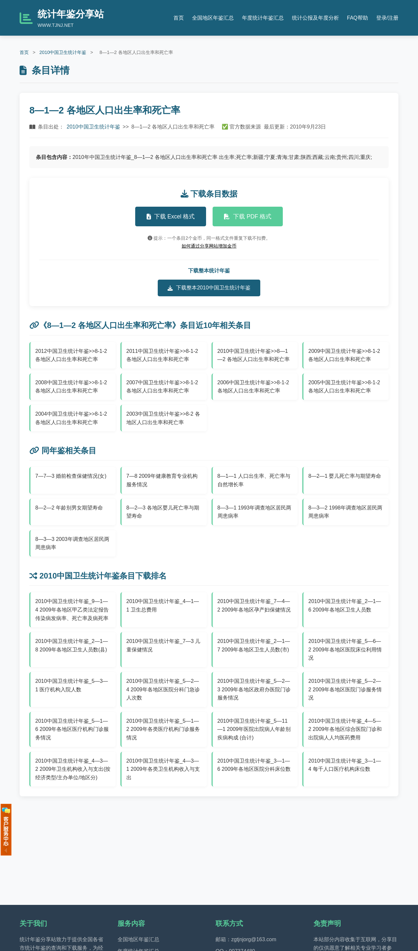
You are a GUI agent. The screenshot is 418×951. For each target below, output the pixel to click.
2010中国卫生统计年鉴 (62, 52)
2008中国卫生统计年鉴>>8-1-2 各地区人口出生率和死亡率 (71, 387)
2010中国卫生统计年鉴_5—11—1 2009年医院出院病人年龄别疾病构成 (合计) (254, 729)
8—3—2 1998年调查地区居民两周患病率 (345, 512)
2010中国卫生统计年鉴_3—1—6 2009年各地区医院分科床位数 (254, 765)
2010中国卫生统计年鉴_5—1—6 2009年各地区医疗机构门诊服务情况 (72, 729)
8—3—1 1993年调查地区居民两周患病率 (254, 512)
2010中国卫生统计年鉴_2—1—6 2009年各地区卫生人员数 (344, 605)
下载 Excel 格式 (171, 216)
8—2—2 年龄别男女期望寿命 (69, 507)
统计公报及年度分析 (315, 18)
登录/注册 (387, 18)
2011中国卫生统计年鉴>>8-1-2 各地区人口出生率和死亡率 (162, 355)
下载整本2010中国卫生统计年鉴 (209, 288)
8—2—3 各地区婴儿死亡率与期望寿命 (162, 512)
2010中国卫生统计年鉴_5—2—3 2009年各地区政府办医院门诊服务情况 (254, 689)
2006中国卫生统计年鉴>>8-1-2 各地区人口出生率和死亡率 (253, 387)
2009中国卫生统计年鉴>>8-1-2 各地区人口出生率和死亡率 (344, 355)
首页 (178, 18)
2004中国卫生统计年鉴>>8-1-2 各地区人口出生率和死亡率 (71, 418)
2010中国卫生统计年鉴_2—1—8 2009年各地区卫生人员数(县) (71, 645)
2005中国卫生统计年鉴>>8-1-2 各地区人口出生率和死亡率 (344, 387)
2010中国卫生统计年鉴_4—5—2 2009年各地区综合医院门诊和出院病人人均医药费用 (345, 729)
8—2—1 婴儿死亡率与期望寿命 (344, 476)
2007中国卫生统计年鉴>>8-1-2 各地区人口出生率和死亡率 (162, 387)
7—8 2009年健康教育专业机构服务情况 (162, 480)
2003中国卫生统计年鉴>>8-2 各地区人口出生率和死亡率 (163, 418)
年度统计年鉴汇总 (263, 18)
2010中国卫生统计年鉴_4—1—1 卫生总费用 (162, 605)
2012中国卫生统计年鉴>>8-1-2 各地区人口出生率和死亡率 (71, 355)
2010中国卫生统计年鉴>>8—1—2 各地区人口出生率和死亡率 (253, 355)
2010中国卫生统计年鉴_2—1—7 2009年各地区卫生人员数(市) (253, 645)
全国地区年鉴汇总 (213, 18)
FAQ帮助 (357, 18)
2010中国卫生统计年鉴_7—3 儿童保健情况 (163, 645)
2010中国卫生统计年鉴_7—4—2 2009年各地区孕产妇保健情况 (254, 605)
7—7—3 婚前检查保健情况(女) (70, 476)
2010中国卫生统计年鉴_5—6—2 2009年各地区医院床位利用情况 (345, 649)
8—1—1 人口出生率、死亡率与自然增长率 (253, 480)
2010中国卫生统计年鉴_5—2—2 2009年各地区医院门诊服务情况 (345, 689)
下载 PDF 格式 (247, 216)
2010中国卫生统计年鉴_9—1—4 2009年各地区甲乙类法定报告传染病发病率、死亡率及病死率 (72, 609)
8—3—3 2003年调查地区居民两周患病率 (72, 543)
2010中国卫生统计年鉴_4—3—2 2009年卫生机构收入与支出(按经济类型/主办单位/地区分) (72, 769)
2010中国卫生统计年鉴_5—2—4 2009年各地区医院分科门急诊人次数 (163, 689)
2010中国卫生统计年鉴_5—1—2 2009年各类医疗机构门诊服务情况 (163, 729)
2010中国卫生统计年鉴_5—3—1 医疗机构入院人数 (71, 685)
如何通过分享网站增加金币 (209, 246)
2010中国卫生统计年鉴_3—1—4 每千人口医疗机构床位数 (344, 765)
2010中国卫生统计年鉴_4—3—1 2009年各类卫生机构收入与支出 (163, 769)
